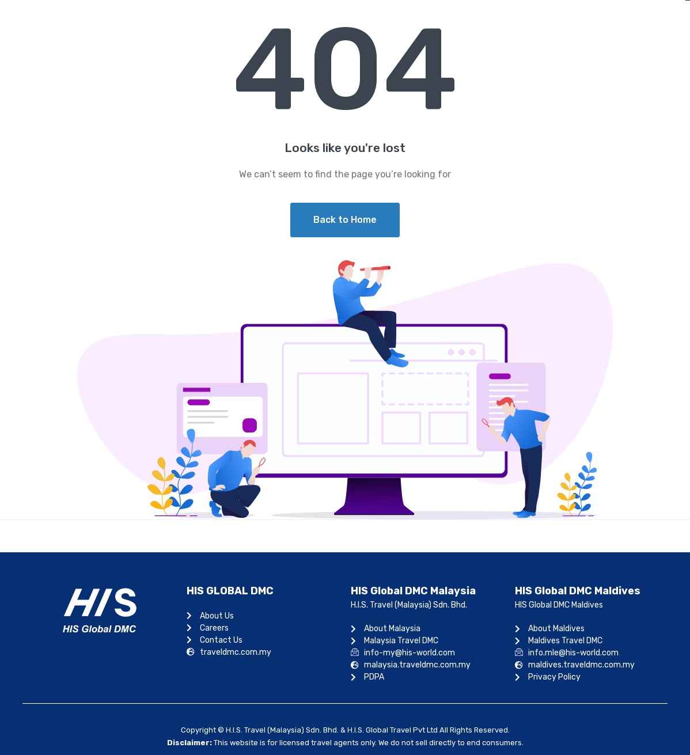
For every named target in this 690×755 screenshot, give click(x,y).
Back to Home (345, 219)
